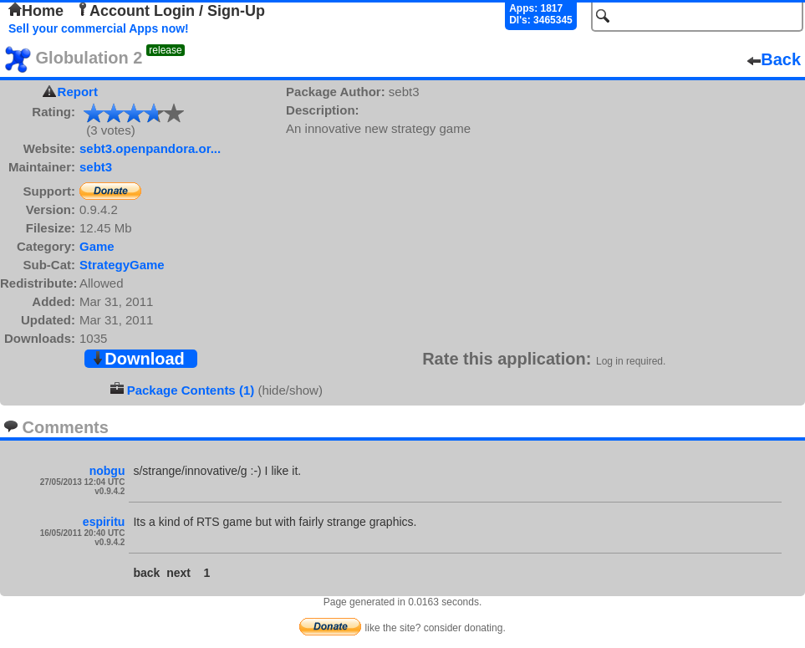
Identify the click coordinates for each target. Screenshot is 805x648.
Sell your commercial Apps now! (98, 28)
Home (36, 11)
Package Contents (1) (191, 390)
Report (78, 91)
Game (97, 246)
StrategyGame (122, 265)
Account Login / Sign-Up (170, 11)
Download (138, 359)
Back (774, 59)
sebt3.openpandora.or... (150, 148)
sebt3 (95, 167)
